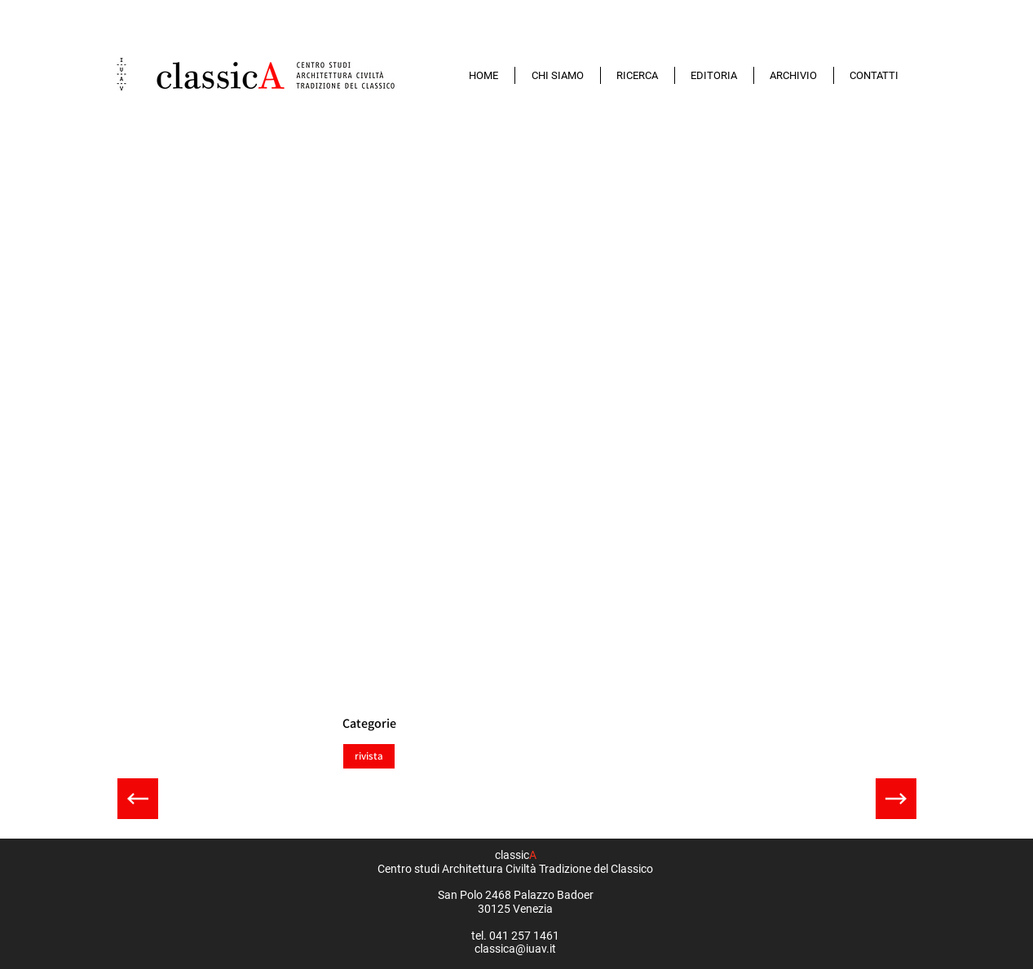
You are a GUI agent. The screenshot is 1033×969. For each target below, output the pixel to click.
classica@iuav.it (515, 948)
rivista (368, 755)
